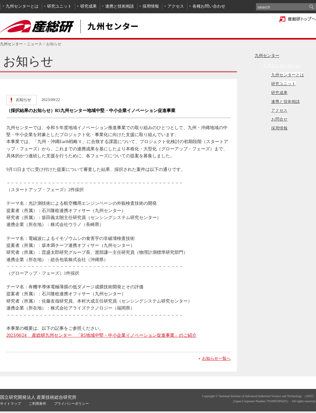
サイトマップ (10, 403)
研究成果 (88, 6)
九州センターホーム (281, 65)
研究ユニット (59, 6)
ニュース (34, 44)
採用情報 (151, 6)
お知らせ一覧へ (216, 358)
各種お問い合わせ (208, 6)
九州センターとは (22, 6)
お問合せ (279, 119)
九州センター (11, 44)
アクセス (175, 6)
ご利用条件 (37, 403)
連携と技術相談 (119, 6)
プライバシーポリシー (71, 403)
